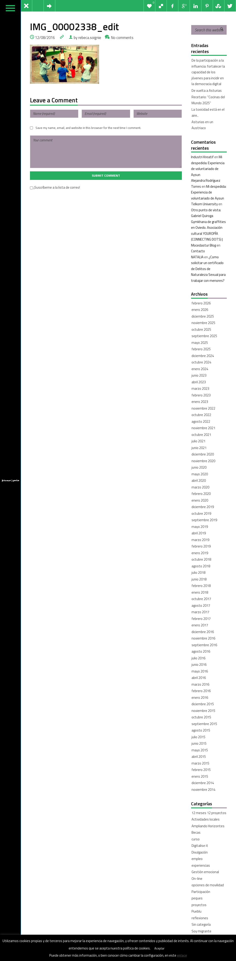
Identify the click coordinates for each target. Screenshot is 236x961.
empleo (197, 858)
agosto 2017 (201, 605)
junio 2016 (199, 664)
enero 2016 (200, 697)
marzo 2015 (200, 763)
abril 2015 (199, 756)
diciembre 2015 (203, 704)
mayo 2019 (200, 526)
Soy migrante (201, 931)
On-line (197, 878)
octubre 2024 (201, 362)
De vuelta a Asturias (207, 90)
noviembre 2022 (203, 408)
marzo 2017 (200, 612)
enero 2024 (200, 369)
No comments (122, 37)
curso (196, 839)
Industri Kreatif (202, 157)
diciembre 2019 (203, 506)
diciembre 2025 (203, 316)
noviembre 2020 (203, 461)
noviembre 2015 (203, 710)
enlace (182, 955)
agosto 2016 (201, 651)
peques (197, 898)
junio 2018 (199, 579)
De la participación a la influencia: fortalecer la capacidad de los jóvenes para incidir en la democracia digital (208, 72)
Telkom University (204, 204)
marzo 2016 (200, 684)
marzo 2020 (200, 487)
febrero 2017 (201, 618)
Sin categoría (201, 924)
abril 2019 (199, 533)
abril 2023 (199, 382)
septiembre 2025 (204, 336)
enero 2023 (200, 401)
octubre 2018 (201, 559)
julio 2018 (198, 572)
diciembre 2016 (203, 631)
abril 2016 (199, 677)
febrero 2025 (201, 349)
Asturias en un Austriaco (202, 125)
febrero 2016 (201, 690)
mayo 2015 (200, 750)
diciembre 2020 (203, 454)
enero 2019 (200, 553)
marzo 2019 (200, 539)
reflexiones (200, 918)
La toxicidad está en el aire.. (208, 112)
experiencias (201, 865)
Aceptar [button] (159, 948)
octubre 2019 (201, 513)
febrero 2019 (201, 546)
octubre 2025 (201, 329)
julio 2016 (198, 658)
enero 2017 (200, 625)
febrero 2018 (201, 585)
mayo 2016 (200, 671)
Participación (201, 891)
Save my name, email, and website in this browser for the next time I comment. (88, 127)
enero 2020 (200, 500)
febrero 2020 (201, 493)
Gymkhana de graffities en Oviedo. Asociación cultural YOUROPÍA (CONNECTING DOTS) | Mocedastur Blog (208, 233)
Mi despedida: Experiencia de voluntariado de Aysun (208, 192)
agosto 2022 (201, 421)
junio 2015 (199, 743)
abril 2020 (199, 480)
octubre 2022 (201, 414)
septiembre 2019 (204, 520)
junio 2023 (199, 375)
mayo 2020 (200, 474)
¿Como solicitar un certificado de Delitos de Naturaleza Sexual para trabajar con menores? (208, 268)
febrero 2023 (201, 395)
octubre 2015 (201, 717)
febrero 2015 (201, 769)
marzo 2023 (200, 388)
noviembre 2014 (203, 789)
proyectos (199, 904)
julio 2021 (198, 441)
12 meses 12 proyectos (209, 812)
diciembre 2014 (203, 782)
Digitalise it (200, 845)
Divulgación (200, 852)
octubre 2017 (201, 598)
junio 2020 (199, 467)
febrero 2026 (201, 303)
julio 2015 (198, 737)
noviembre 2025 (203, 322)
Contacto (198, 251)
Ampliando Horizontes (208, 826)
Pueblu (196, 911)
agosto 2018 (201, 566)
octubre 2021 (201, 434)
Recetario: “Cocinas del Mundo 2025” (208, 100)
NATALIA (197, 257)
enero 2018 (200, 592)
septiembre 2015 (204, 723)
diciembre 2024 (203, 355)
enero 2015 (200, 776)
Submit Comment (106, 175)
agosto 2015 (201, 730)
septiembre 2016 (204, 645)
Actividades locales (206, 819)
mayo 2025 (200, 342)
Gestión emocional (205, 872)
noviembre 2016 (203, 638)
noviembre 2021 (203, 428)
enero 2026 (200, 309)
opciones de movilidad (208, 885)
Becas (196, 832)
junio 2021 (199, 447)
